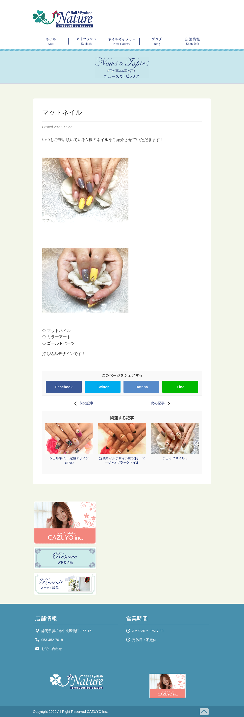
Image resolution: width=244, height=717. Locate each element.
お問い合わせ (51, 649)
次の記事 (161, 403)
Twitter (103, 387)
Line (180, 387)
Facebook (64, 387)
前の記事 (82, 403)
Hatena (142, 387)
